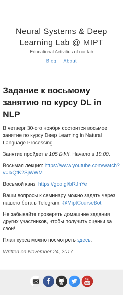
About (70, 60)
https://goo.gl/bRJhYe (62, 184)
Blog (51, 60)
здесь (84, 240)
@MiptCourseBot (81, 203)
